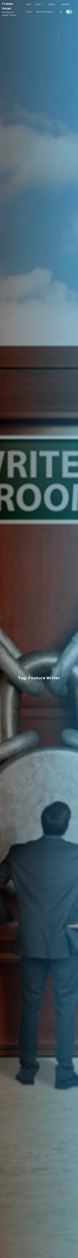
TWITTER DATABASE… (45, 12)
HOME (28, 4)
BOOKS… (52, 4)
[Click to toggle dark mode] (69, 11)
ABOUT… (39, 4)
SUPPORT (65, 4)
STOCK (29, 12)
